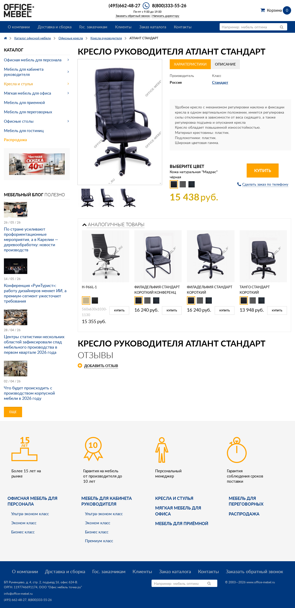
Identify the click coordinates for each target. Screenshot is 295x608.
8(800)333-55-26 (169, 5)
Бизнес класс (23, 531)
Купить (262, 170)
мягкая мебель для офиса (178, 511)
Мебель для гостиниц (24, 130)
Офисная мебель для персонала (32, 59)
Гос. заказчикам (93, 26)
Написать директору (165, 16)
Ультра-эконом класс (30, 513)
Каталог (13, 50)
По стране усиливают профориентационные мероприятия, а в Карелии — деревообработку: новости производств (31, 239)
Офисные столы (19, 121)
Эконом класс (23, 522)
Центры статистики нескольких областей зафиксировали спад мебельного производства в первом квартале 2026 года (34, 344)
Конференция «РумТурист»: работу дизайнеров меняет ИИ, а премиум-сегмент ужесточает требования (35, 293)
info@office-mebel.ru (18, 593)
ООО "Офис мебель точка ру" (60, 587)
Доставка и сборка (54, 26)
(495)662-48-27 (124, 5)
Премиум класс (99, 540)
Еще (13, 412)
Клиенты (123, 26)
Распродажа (15, 139)
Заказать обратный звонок (133, 16)
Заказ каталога (152, 26)
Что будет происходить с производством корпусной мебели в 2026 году (29, 393)
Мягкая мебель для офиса (27, 93)
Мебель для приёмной (181, 523)
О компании (19, 26)
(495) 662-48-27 (15, 600)
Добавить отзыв (101, 365)
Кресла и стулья (18, 83)
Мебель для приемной (24, 102)
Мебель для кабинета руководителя (23, 72)
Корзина (279, 10)
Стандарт (220, 82)
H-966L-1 (89, 287)
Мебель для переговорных (28, 111)
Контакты (183, 26)
